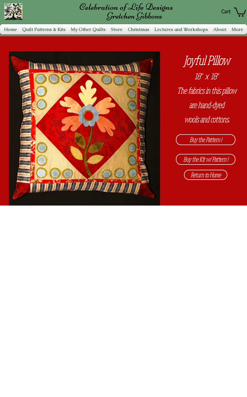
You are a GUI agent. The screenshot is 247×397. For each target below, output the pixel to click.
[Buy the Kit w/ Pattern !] (205, 159)
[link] (240, 12)
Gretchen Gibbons (134, 15)
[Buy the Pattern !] (205, 139)
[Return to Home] (205, 175)
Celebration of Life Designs (126, 7)
